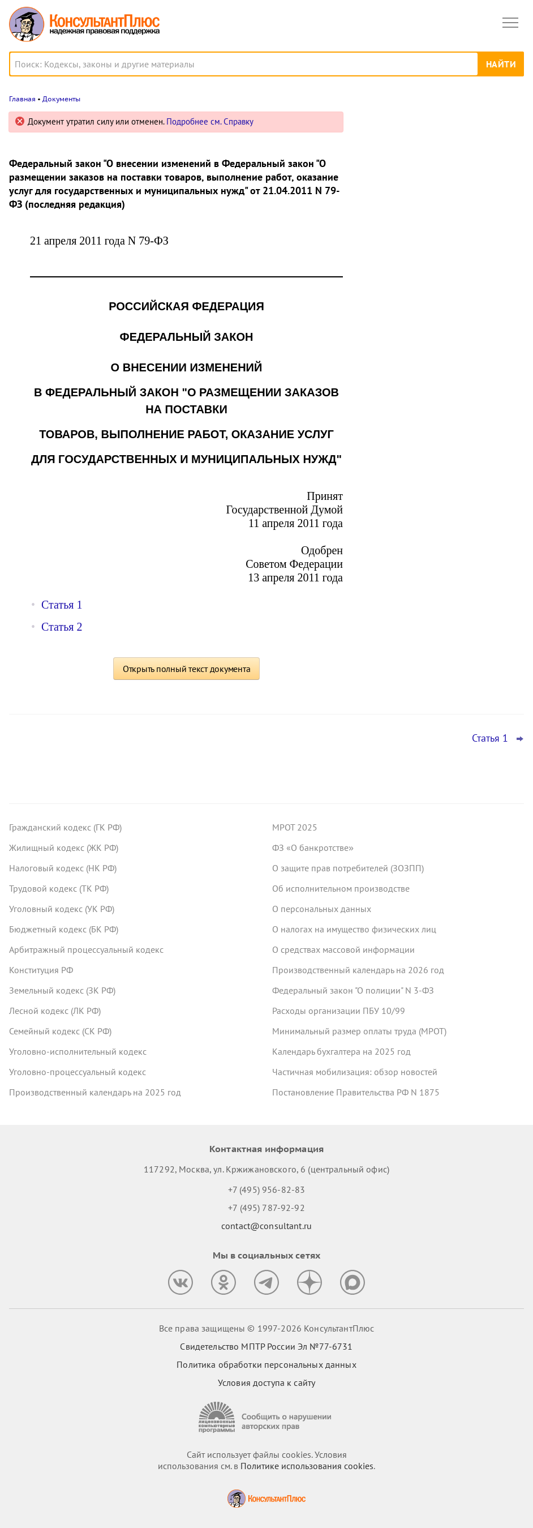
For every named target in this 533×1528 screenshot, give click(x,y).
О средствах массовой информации (343, 949)
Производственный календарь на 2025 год (95, 1092)
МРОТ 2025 (294, 827)
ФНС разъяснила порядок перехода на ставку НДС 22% (439, 356)
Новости (406, 126)
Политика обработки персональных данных (266, 1364)
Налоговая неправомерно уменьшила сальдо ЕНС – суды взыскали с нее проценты (437, 177)
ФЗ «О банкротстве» (313, 847)
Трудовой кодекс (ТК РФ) (59, 888)
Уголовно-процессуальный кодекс (77, 1071)
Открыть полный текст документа (187, 668)
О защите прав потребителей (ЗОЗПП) (348, 868)
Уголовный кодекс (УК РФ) (61, 908)
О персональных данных (321, 908)
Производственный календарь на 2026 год (358, 969)
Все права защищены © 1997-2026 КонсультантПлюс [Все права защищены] (266, 1328)
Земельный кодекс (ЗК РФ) (62, 990)
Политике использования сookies (306, 1465)
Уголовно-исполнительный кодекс (78, 1051)
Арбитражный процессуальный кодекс (86, 949)
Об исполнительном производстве (341, 888)
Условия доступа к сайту (266, 1382)
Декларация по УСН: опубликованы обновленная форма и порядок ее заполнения (433, 301)
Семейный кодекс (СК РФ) (60, 1031)
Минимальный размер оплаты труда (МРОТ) (359, 1031)
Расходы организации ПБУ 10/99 (338, 1010)
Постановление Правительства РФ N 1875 (356, 1092)
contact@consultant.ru (266, 1225)
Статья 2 (61, 626)
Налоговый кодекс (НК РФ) (63, 868)
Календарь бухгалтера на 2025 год (341, 1051)
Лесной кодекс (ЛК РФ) (55, 1010)
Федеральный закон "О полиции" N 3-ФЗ (353, 990)
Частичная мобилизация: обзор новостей (354, 1071)
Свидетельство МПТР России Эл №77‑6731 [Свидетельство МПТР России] (266, 1346)
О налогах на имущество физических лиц (354, 929)
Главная (22, 99)
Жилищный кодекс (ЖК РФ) (63, 847)
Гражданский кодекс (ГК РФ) (65, 827)
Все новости (389, 387)
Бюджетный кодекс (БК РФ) (63, 929)
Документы (61, 99)
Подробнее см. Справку (209, 121)
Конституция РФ (41, 969)
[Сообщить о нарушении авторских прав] (266, 1417)
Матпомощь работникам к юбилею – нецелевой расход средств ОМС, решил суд (435, 238)
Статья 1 (61, 604)
